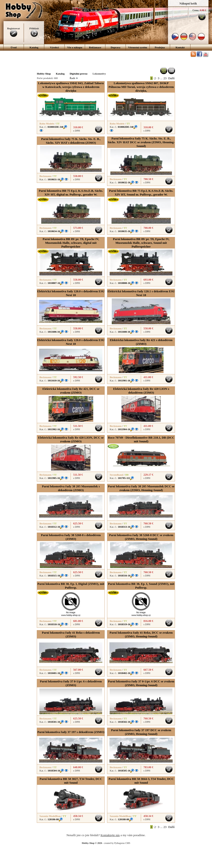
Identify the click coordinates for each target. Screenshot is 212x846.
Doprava (115, 47)
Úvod (13, 47)
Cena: (196, 10)
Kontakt (180, 47)
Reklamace (95, 47)
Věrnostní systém (137, 47)
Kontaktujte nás (110, 835)
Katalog (34, 47)
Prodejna (160, 47)
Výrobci (54, 47)
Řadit (73, 78)
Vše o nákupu (74, 47)
